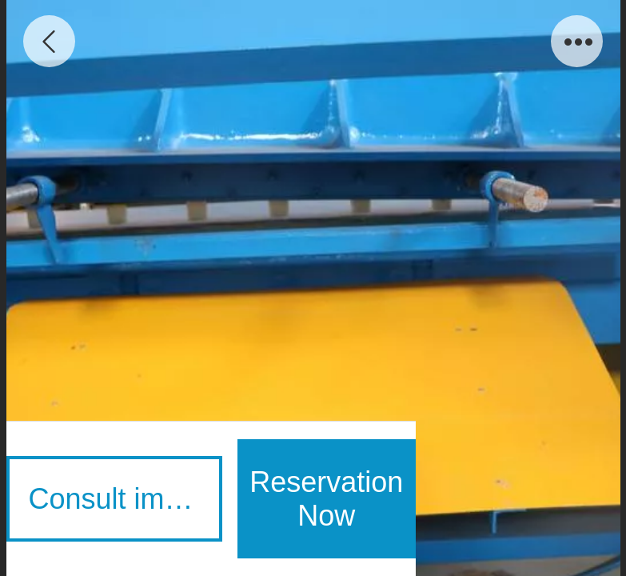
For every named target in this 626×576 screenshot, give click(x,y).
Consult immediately (125, 498)
